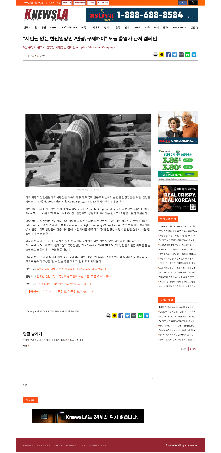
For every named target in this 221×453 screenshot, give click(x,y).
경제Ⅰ (107, 27)
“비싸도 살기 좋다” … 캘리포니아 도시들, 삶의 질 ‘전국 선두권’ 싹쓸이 (178, 240)
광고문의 (70, 446)
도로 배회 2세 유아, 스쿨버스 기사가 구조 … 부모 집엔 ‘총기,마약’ (178, 268)
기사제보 (81, 446)
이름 (25, 385)
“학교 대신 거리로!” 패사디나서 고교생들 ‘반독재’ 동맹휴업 (178, 281)
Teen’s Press (179, 27)
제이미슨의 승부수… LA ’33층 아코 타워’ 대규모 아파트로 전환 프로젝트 (178, 335)
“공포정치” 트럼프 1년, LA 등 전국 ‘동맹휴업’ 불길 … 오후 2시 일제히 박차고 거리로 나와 (178, 312)
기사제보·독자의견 (52, 3)
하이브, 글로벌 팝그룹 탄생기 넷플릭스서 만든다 (178, 286)
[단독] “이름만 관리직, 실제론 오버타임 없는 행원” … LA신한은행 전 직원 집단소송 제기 (178, 307)
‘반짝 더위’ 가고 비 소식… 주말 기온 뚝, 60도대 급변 (178, 330)
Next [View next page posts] (193, 349)
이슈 (147, 27)
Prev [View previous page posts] (183, 349)
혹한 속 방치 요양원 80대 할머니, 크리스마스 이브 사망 (178, 254)
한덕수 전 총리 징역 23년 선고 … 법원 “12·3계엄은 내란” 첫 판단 (178, 231)
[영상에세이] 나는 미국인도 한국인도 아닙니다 (64, 283)
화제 (156, 27)
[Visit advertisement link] (178, 363)
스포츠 (137, 27)
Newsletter (80, 3)
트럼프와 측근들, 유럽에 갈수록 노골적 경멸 (178, 258)
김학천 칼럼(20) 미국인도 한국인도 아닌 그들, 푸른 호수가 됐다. (74, 276)
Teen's (91, 3)
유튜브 (104, 446)
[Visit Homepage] (46, 15)
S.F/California (69, 27)
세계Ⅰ (96, 27)
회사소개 (27, 446)
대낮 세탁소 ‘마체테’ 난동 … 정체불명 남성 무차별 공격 (178, 326)
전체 (26, 27)
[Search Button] (197, 27)
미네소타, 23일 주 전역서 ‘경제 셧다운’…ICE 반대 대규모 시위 (178, 249)
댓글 (26, 346)
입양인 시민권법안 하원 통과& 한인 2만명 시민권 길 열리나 (71, 268)
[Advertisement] (110, 87)
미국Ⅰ (84, 27)
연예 (126, 27)
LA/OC (53, 27)
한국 (117, 27)
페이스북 (93, 446)
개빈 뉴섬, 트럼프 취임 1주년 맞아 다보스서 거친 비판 (178, 235)
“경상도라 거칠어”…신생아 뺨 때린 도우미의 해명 (178, 277)
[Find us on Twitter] (192, 3)
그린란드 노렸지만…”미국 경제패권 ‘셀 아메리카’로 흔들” (178, 263)
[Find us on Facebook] (182, 3)
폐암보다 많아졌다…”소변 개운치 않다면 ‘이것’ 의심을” (178, 272)
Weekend (67, 3)
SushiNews (103, 3)
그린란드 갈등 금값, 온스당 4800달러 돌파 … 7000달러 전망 (178, 226)
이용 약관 (58, 446)
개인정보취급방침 (42, 446)
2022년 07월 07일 (31, 55)
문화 (165, 27)
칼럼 (192, 27)
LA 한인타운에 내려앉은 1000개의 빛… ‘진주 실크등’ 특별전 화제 (178, 245)
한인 (43, 27)
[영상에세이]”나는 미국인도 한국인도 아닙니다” (61, 291)
